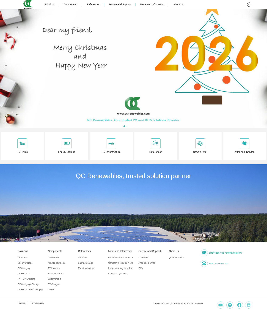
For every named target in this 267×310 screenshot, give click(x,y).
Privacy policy (37, 303)
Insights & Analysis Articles (120, 268)
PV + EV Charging (26, 279)
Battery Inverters (56, 273)
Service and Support (120, 4)
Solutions (49, 4)
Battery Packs (54, 279)
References (93, 4)
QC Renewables (176, 257)
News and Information (152, 4)
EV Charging (24, 268)
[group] (133, 68)
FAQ (140, 268)
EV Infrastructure (86, 268)
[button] (124, 126)
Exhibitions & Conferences (120, 257)
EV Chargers (54, 284)
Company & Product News (120, 263)
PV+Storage (23, 273)
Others (51, 289)
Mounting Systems (56, 263)
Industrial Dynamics (117, 273)
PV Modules (53, 257)
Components (71, 4)
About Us (178, 4)
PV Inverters (54, 268)
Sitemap (22, 303)
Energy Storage (25, 263)
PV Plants (22, 257)
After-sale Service (146, 263)
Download (143, 257)
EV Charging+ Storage (28, 284)
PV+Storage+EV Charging (30, 289)
